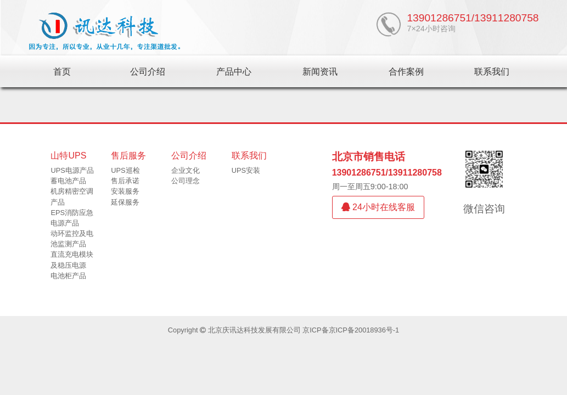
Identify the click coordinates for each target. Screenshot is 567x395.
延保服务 (125, 202)
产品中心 (233, 71)
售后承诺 (125, 181)
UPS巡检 (125, 170)
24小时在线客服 (378, 207)
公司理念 (185, 181)
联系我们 (491, 71)
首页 (62, 71)
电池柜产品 (68, 276)
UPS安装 (246, 170)
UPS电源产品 (71, 170)
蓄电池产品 (68, 181)
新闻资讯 (320, 71)
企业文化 (185, 170)
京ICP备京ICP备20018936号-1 (350, 330)
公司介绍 (147, 71)
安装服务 (125, 191)
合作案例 (406, 71)
